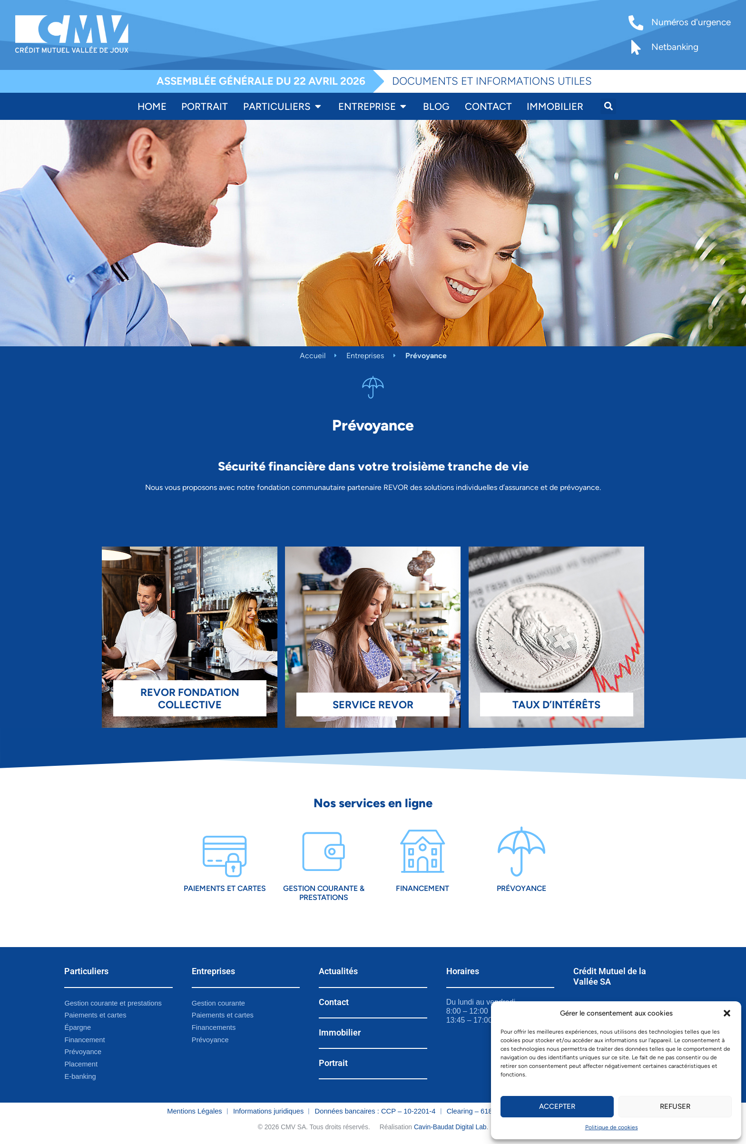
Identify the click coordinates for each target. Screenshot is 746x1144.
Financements (214, 1028)
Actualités (338, 972)
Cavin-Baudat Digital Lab (450, 1127)
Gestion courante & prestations (323, 893)
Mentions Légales (194, 1111)
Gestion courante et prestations (113, 1003)
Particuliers (86, 972)
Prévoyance (521, 888)
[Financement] (422, 851)
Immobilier (340, 1033)
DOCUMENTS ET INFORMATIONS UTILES (492, 81)
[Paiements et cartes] (224, 851)
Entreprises (365, 355)
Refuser (675, 1106)
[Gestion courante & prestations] (323, 851)
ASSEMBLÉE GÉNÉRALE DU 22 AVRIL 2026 (261, 81)
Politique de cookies (611, 1127)
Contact (334, 1002)
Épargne (77, 1028)
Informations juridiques (268, 1111)
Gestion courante (218, 1003)
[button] (727, 1013)
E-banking (80, 1077)
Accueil (312, 355)
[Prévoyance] (521, 851)
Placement (81, 1064)
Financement (422, 888)
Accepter (557, 1106)
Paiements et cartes (225, 888)
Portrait (333, 1063)
